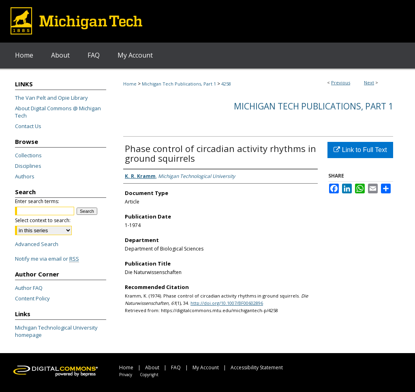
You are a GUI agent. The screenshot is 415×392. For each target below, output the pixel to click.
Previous (340, 82)
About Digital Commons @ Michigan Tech (58, 112)
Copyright (149, 374)
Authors (24, 176)
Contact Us (28, 126)
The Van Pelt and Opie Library (51, 97)
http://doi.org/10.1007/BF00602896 (226, 303)
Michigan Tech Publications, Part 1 (179, 84)
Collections (28, 155)
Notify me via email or (47, 258)
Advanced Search (36, 244)
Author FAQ (29, 287)
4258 (226, 84)
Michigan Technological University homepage (56, 331)
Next (369, 82)
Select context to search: (43, 220)
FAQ (176, 367)
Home (130, 84)
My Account (206, 367)
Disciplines (28, 165)
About (152, 367)
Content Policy (32, 298)
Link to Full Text (360, 149)
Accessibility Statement (257, 367)
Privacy (125, 374)
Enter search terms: (37, 201)
